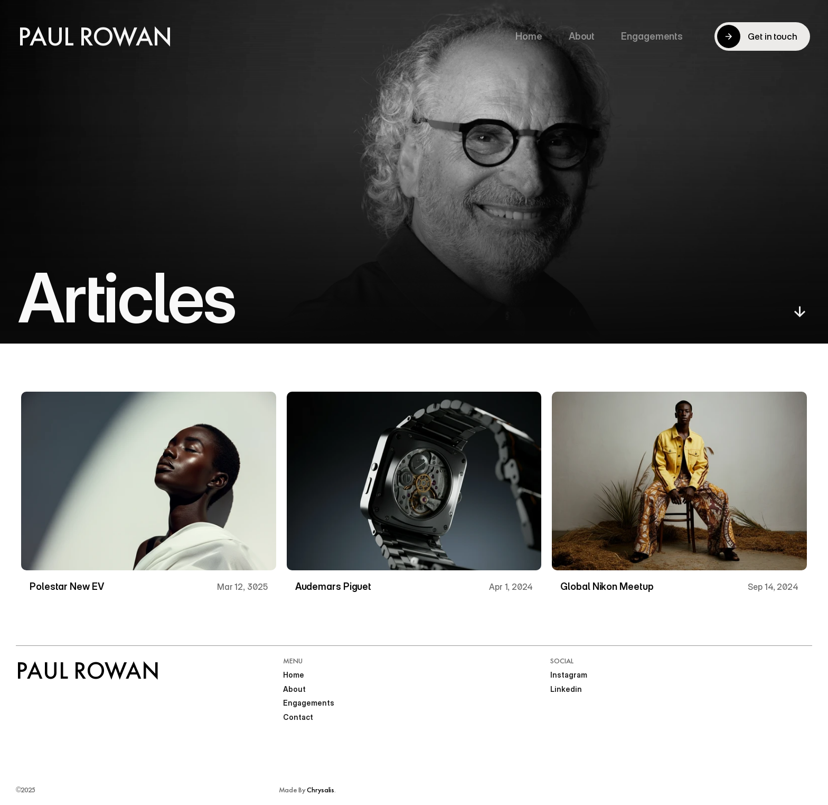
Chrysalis (320, 789)
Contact (298, 717)
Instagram (568, 674)
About (294, 688)
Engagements (308, 702)
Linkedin (566, 688)
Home (293, 674)
